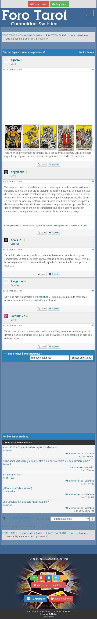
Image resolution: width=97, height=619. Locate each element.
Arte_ (91, 467)
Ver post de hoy (48, 569)
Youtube (84, 225)
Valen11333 (9, 478)
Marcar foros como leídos (48, 585)
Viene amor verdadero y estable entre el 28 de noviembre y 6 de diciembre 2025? (46, 461)
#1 (93, 69)
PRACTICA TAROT (56, 35)
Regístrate (59, 4)
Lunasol (7, 464)
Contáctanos (35, 598)
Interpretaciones (79, 35)
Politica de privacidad (48, 605)
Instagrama (60, 225)
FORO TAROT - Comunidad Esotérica (22, 35)
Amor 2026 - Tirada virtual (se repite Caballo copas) (30, 447)
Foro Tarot (31, 611)
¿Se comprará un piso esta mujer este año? (26, 501)
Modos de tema (86, 52)
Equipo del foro (61, 598)
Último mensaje (72, 453)
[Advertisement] (48, 98)
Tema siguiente (32, 353)
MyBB (53, 614)
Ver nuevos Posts (48, 564)
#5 (93, 325)
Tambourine (9, 491)
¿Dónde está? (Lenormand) (17, 488)
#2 (93, 181)
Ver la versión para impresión (19, 518)
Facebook (49, 225)
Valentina (7, 450)
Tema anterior (13, 353)
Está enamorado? (12, 474)
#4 (93, 291)
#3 (93, 249)
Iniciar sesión (38, 4)
